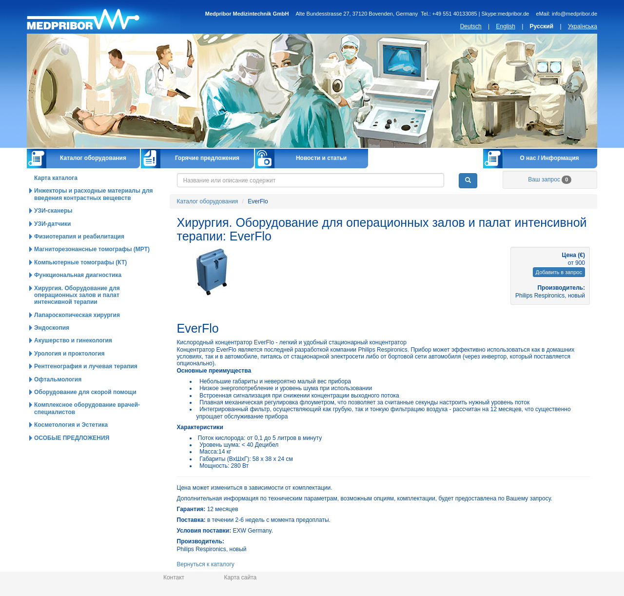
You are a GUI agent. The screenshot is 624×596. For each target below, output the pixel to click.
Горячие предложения (207, 158)
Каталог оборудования (93, 158)
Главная (103, 17)
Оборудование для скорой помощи (85, 392)
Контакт (173, 577)
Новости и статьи (321, 158)
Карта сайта (240, 577)
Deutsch (471, 26)
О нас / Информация (549, 158)
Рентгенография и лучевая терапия (85, 366)
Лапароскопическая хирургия (77, 315)
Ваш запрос (549, 179)
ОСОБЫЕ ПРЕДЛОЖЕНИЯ (71, 438)
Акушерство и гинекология (73, 340)
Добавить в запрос (559, 272)
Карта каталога (56, 178)
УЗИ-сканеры (53, 210)
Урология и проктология (69, 353)
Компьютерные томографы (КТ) (80, 262)
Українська (582, 26)
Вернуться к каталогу (205, 564)
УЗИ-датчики (52, 223)
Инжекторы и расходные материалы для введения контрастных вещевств (93, 194)
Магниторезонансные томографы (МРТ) (92, 249)
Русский (542, 26)
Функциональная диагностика (77, 275)
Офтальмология (57, 379)
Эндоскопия (51, 327)
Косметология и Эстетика (71, 424)
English (505, 26)
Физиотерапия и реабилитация (79, 236)
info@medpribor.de (574, 14)
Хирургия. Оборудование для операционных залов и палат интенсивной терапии (77, 295)
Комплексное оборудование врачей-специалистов (87, 408)
